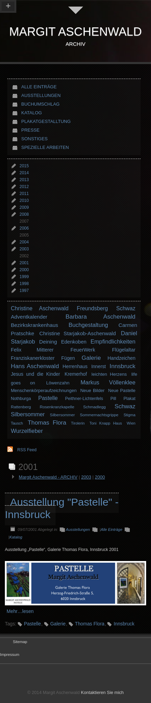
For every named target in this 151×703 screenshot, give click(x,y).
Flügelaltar (123, 350)
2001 (24, 262)
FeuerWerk (82, 350)
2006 (24, 228)
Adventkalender (29, 317)
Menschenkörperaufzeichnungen (44, 390)
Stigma (129, 415)
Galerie (91, 357)
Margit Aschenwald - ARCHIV (48, 477)
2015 (24, 165)
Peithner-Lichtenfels (84, 398)
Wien (131, 423)
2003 (24, 249)
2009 (24, 207)
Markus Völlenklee (108, 382)
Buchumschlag (40, 104)
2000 (24, 269)
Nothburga (21, 398)
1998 (24, 283)
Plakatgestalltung (45, 121)
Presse (30, 130)
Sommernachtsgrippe (99, 414)
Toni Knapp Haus (106, 423)
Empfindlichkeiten (113, 341)
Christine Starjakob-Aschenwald (77, 333)
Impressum (9, 654)
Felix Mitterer (32, 350)
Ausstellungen (40, 95)
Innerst (98, 366)
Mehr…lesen (20, 611)
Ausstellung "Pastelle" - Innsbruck (62, 508)
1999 (24, 276)
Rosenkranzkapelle (57, 406)
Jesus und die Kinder (35, 374)
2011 (24, 193)
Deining (48, 342)
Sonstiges (34, 138)
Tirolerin (78, 423)
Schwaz (125, 308)
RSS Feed (26, 449)
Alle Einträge (39, 86)
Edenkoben (73, 342)
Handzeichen (121, 358)
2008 (24, 214)
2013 (24, 179)
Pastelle (48, 398)
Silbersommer (28, 414)
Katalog (31, 112)
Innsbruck (123, 366)
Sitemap (20, 642)
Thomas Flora (47, 422)
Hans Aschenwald (35, 366)
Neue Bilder (92, 390)
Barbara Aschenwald (100, 316)
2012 (24, 186)
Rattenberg (21, 406)
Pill (113, 398)
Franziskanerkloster (32, 358)
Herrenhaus (74, 366)
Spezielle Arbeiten (45, 147)
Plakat (129, 398)
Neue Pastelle (121, 390)
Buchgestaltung (88, 325)
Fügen (68, 358)
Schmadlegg (94, 406)
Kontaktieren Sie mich (102, 692)
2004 (24, 242)
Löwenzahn (57, 382)
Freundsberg (92, 308)
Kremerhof (76, 374)
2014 (24, 172)
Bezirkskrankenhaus (34, 325)
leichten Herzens (109, 374)
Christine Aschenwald (39, 308)
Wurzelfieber (27, 431)
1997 (24, 290)
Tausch (17, 423)
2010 (24, 200)
